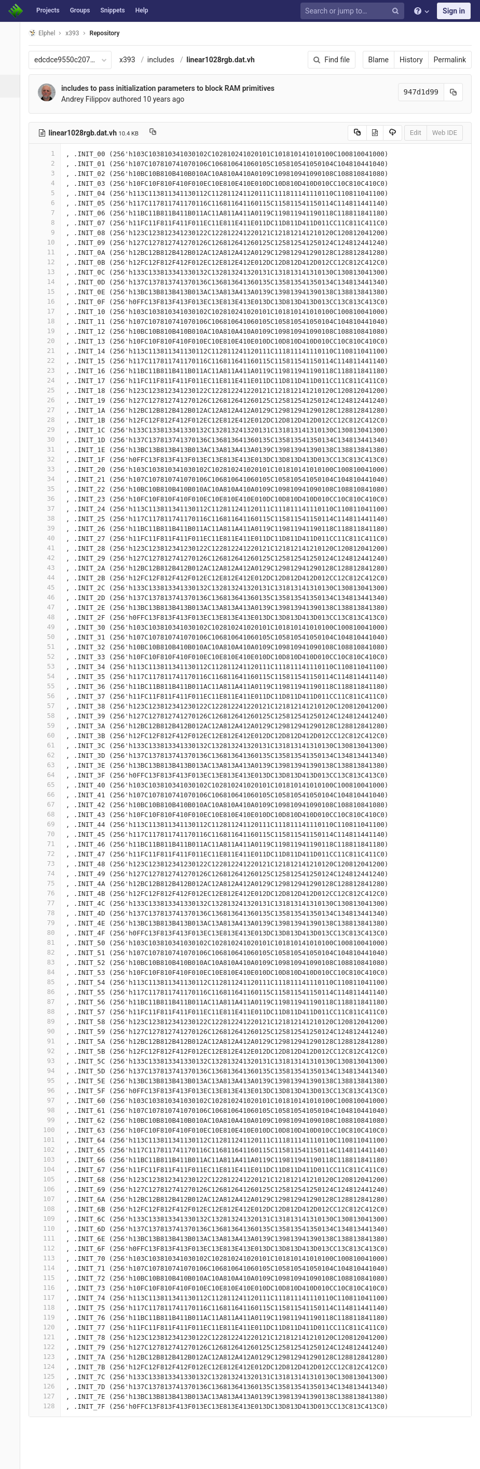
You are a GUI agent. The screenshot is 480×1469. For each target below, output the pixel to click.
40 (50, 538)
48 (50, 617)
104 (50, 1169)
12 (50, 262)
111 (50, 1238)
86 (50, 992)
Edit (415, 133)
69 (50, 824)
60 (50, 735)
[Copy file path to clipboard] (158, 133)
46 (50, 597)
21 (50, 351)
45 (50, 587)
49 (50, 627)
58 (50, 715)
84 (50, 972)
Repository (110, 33)
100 (50, 1130)
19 (50, 331)
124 (50, 1366)
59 (50, 725)
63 (50, 765)
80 (50, 932)
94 (50, 1070)
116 (50, 1287)
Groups (80, 10)
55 (50, 686)
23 (50, 370)
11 (50, 252)
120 (50, 1327)
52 (50, 656)
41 (50, 548)
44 (50, 577)
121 (50, 1337)
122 (50, 1347)
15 (50, 291)
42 (50, 558)
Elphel (47, 33)
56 (50, 696)
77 (50, 903)
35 (50, 489)
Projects (48, 10)
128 (50, 1406)
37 (50, 508)
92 (50, 1051)
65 (50, 784)
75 (50, 883)
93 (50, 1061)
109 (50, 1218)
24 (50, 380)
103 (50, 1159)
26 (50, 400)
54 (50, 676)
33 (50, 469)
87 (50, 1001)
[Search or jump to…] (354, 11)
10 (50, 242)
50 (50, 637)
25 (50, 390)
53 (50, 666)
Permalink (450, 60)
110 (50, 1228)
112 (50, 1248)
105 (50, 1179)
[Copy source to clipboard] (357, 133)
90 (50, 1031)
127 (50, 1396)
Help (141, 10)
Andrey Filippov (91, 99)
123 (50, 1357)
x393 (133, 60)
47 (50, 607)
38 (50, 518)
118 (50, 1307)
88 (50, 1011)
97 (50, 1100)
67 (50, 804)
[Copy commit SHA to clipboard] (453, 92)
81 (50, 942)
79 (50, 923)
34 (50, 479)
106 (50, 1189)
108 (50, 1209)
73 (50, 863)
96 (50, 1090)
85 (50, 982)
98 (50, 1110)
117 (50, 1297)
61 (50, 745)
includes (166, 60)
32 (50, 459)
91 (50, 1041)
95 (50, 1080)
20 (50, 341)
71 (50, 844)
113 (50, 1258)
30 (50, 439)
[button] (12, 1456)
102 (50, 1149)
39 (50, 528)
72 (50, 854)
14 (50, 281)
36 (50, 498)
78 (50, 913)
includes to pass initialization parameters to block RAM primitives (173, 88)
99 (50, 1120)
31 (50, 449)
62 (50, 755)
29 (50, 429)
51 (50, 646)
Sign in (454, 11)
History (411, 60)
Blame (378, 60)
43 (50, 568)
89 (50, 1021)
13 (50, 272)
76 (50, 893)
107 (50, 1199)
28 (50, 420)
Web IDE (444, 133)
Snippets (112, 10)
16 (50, 301)
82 (50, 952)
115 (50, 1278)
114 (50, 1268)
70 (50, 834)
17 (50, 311)
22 (50, 360)
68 (50, 814)
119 (50, 1317)
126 (50, 1386)
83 (50, 962)
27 (50, 410)
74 (50, 873)
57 (50, 706)
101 (50, 1140)
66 (50, 794)
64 (50, 775)
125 (50, 1376)
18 (50, 321)
